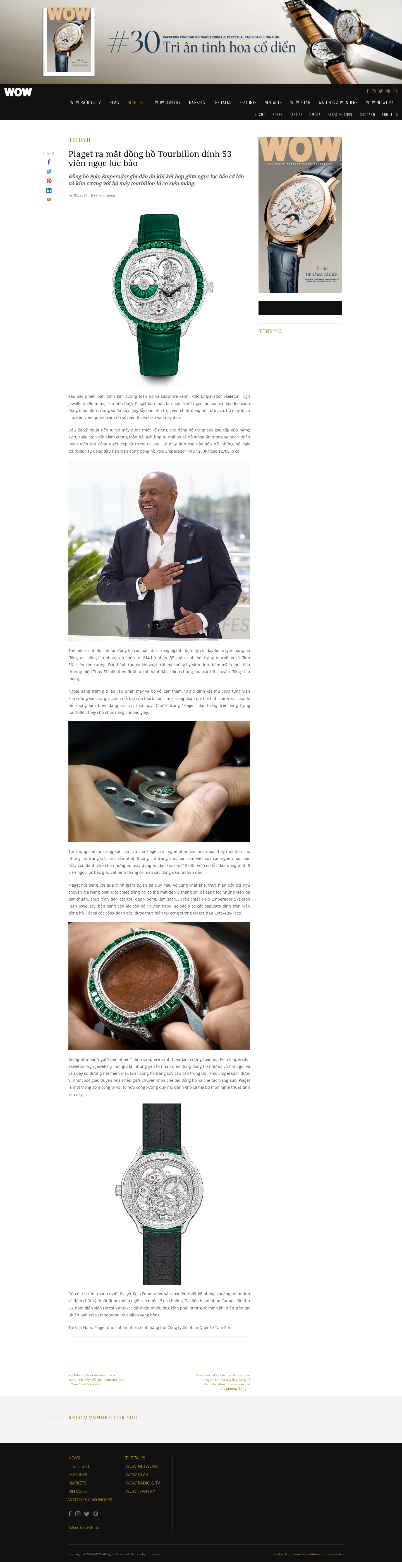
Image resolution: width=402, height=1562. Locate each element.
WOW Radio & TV (85, 102)
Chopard (367, 114)
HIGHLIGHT (79, 1466)
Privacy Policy (334, 1554)
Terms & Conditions (307, 1554)
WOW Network (380, 102)
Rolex (277, 114)
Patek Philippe (340, 114)
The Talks (222, 102)
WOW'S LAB (136, 1474)
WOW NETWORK (141, 1466)
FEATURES (77, 1474)
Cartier (296, 114)
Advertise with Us (83, 1527)
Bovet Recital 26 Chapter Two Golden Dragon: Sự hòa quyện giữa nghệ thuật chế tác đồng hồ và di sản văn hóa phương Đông (222, 1366)
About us (390, 114)
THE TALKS (135, 1458)
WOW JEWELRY (140, 1491)
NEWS (74, 1458)
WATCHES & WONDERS (90, 1499)
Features (248, 102)
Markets (197, 102)
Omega (315, 114)
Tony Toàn (153, 1554)
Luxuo (260, 114)
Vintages (273, 102)
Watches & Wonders (338, 102)
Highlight (137, 102)
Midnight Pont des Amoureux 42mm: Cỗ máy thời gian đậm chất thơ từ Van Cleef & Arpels (96, 1364)
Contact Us (281, 1554)
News (114, 102)
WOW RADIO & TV (142, 1483)
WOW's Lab (300, 102)
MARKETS (77, 1483)
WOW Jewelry (168, 102)
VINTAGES (77, 1491)
